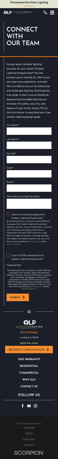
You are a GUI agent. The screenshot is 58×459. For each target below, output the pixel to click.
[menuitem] (29, 427)
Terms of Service (13, 244)
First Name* (12, 125)
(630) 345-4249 (29, 343)
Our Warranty (29, 359)
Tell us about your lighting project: (23, 196)
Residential (29, 366)
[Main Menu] (52, 12)
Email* (9, 167)
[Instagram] (35, 406)
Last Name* (12, 139)
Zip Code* (11, 153)
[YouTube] (29, 406)
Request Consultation (29, 349)
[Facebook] (22, 406)
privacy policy (34, 241)
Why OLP (29, 380)
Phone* (10, 182)
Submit (17, 297)
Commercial (29, 373)
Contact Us (29, 386)
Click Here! (29, 5)
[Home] (17, 12)
